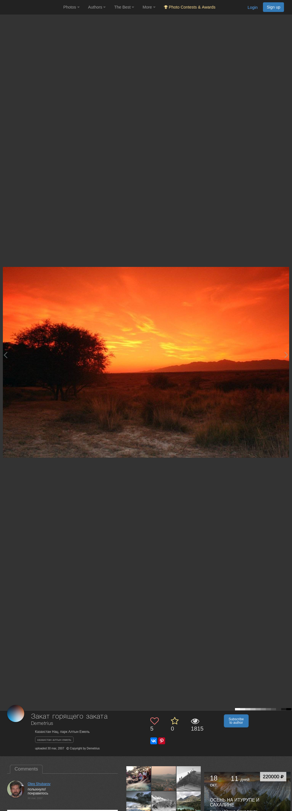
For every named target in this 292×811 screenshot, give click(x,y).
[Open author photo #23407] (163, 804)
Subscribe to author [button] (236, 721)
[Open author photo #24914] (189, 778)
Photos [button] (71, 7)
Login (252, 7)
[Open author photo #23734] (138, 804)
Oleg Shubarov (39, 784)
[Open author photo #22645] (189, 804)
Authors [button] (97, 7)
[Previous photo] (5, 354)
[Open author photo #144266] (138, 778)
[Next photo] (286, 354)
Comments (26, 769)
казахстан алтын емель (54, 739)
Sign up (273, 7)
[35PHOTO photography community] (31, 7)
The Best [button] (124, 7)
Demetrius (42, 723)
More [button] (149, 7)
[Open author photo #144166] (163, 778)
